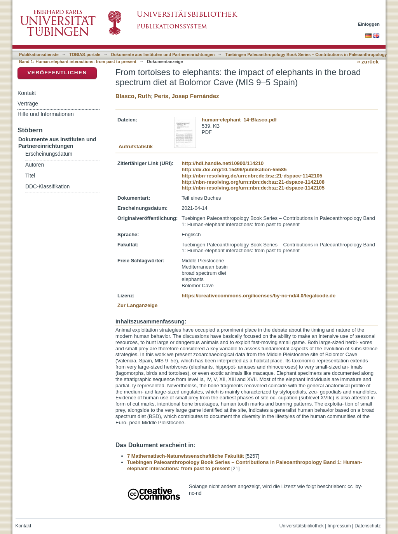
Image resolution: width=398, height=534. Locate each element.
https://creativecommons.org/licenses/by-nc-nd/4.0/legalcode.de (258, 296)
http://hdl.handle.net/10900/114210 (223, 163)
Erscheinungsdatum (48, 154)
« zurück (368, 62)
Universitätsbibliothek (301, 526)
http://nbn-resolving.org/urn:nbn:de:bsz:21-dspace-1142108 (253, 182)
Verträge (27, 103)
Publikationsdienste (39, 54)
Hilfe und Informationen (45, 114)
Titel (30, 176)
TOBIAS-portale (84, 54)
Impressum (339, 526)
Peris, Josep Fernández (186, 96)
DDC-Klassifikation (47, 187)
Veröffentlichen (57, 73)
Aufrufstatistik (136, 146)
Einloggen (369, 23)
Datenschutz (367, 526)
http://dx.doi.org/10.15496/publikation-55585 (234, 169)
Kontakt (26, 93)
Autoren (34, 165)
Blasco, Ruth (133, 96)
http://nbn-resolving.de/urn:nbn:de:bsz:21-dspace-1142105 (252, 176)
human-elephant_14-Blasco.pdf (239, 120)
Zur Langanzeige (137, 305)
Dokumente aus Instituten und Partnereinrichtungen (163, 54)
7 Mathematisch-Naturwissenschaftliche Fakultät (185, 456)
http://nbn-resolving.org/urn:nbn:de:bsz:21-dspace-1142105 (253, 188)
